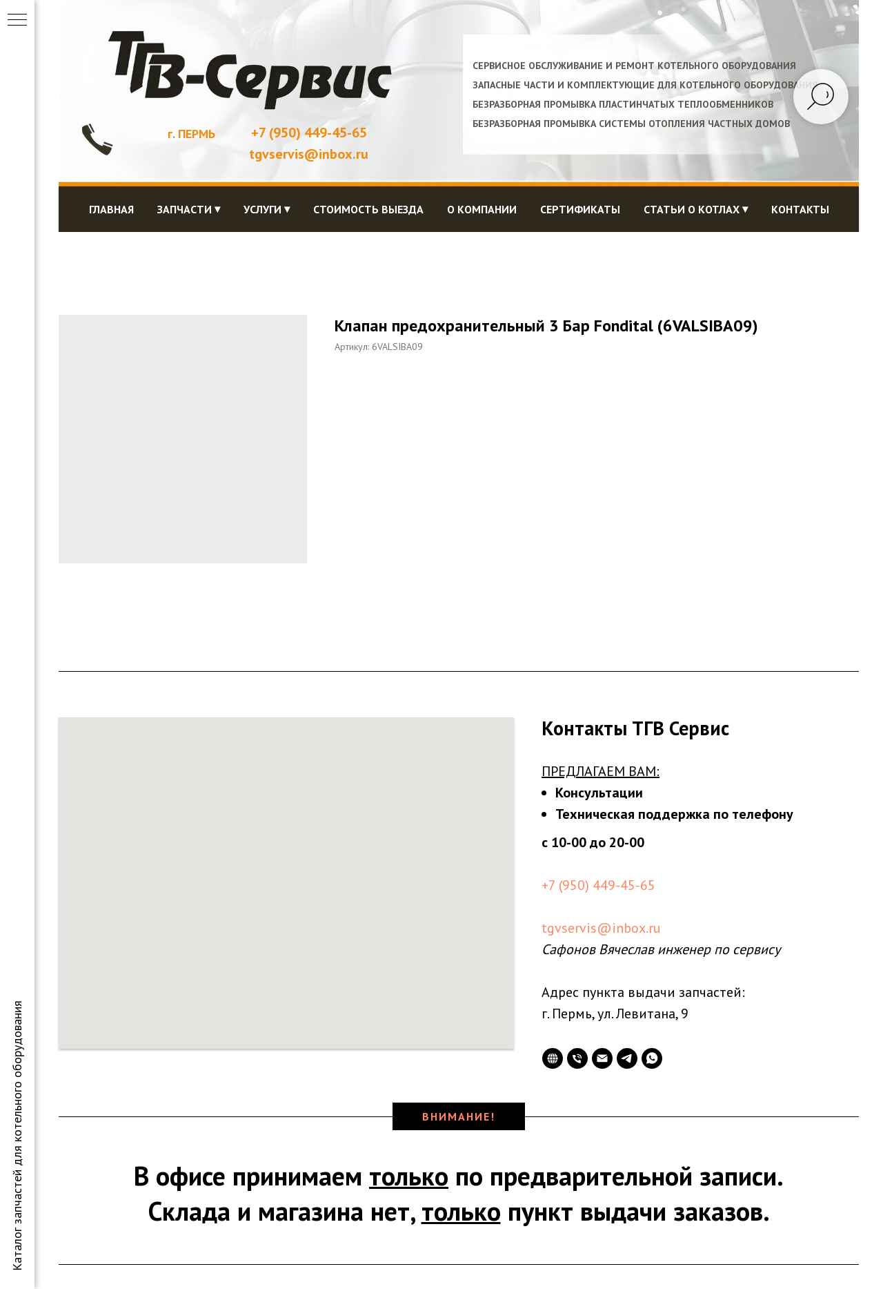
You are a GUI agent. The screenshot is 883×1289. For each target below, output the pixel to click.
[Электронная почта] (602, 1058)
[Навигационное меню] (17, 21)
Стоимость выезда (368, 209)
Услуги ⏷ (267, 209)
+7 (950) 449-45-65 (309, 133)
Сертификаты (580, 209)
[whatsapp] (652, 1058)
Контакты (800, 209)
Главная (111, 209)
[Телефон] (577, 1058)
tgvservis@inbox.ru (601, 928)
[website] (552, 1058)
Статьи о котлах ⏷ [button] (696, 209)
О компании (482, 209)
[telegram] (627, 1058)
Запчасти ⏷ (188, 209)
